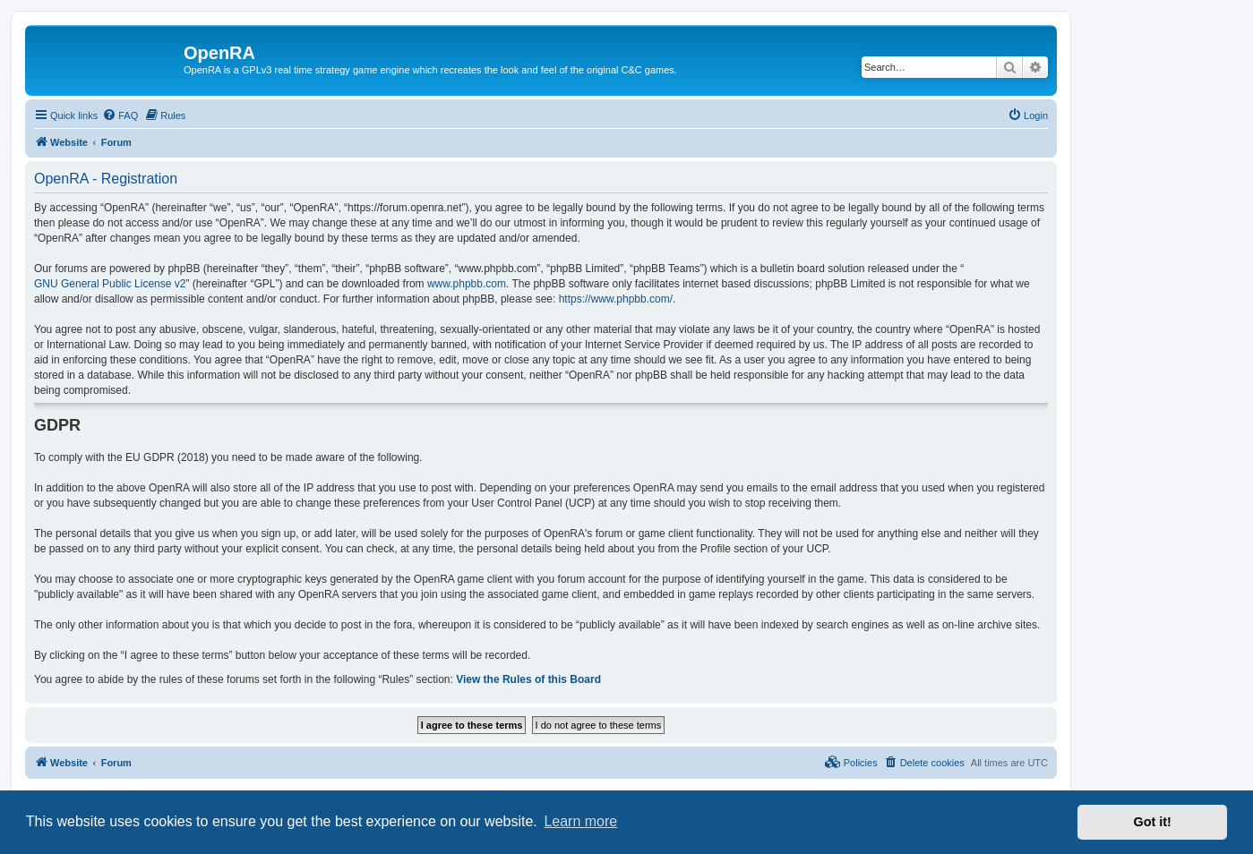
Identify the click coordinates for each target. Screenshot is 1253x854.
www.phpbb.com (466, 284)
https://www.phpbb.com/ (616, 299)
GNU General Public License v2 (109, 284)
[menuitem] (120, 115)
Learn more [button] (580, 821)
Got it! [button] (1152, 822)
